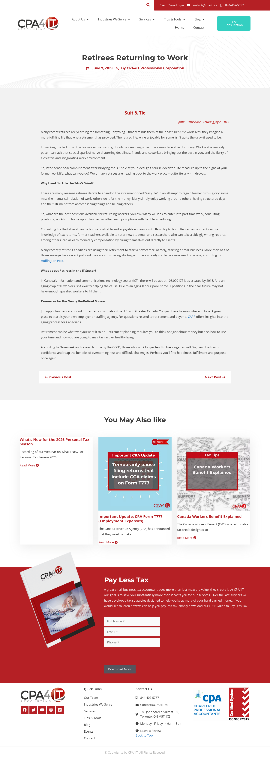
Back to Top (144, 735)
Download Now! (120, 669)
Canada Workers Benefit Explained (209, 516)
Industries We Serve (114, 19)
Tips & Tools (174, 19)
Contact (198, 28)
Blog (199, 19)
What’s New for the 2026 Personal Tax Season (54, 442)
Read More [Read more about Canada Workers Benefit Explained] (186, 538)
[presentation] (132, 655)
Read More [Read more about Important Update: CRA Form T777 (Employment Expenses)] (108, 542)
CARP (191, 317)
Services (147, 19)
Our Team (91, 698)
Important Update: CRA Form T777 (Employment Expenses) (130, 518)
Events (179, 28)
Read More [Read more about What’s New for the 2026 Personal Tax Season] (29, 465)
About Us (80, 19)
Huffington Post (52, 261)
